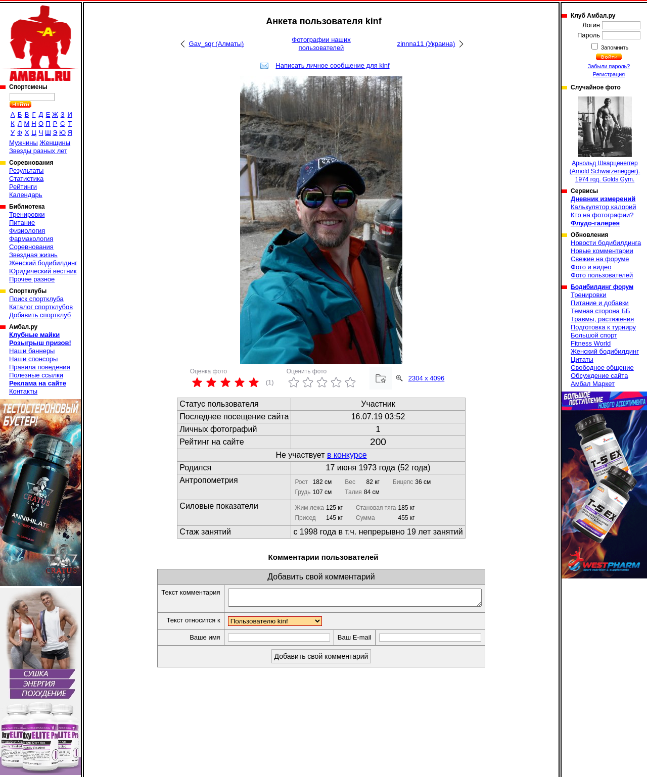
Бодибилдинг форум (602, 286)
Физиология (27, 230)
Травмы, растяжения (602, 319)
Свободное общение (602, 367)
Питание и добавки (600, 303)
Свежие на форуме (600, 259)
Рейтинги (23, 186)
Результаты (26, 170)
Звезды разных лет (38, 151)
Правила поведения (39, 367)
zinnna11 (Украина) (426, 43)
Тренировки (26, 214)
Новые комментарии (602, 251)
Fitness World (591, 343)
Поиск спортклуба (36, 299)
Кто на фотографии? (602, 215)
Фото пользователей (602, 275)
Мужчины (23, 143)
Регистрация (609, 74)
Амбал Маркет (593, 383)
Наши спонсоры (33, 359)
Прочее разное (32, 279)
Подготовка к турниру (603, 327)
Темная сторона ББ (600, 311)
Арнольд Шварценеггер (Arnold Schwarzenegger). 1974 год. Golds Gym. (605, 139)
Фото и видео (591, 267)
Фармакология (31, 238)
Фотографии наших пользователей (321, 44)
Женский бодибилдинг (43, 263)
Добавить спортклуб (40, 315)
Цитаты (582, 359)
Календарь (25, 195)
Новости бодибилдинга (606, 243)
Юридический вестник (42, 271)
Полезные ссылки (36, 375)
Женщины (54, 143)
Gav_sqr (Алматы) (216, 43)
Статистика (26, 178)
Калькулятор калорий (603, 207)
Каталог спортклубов (41, 307)
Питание (22, 222)
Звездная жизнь (33, 255)
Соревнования (31, 247)
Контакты (23, 391)
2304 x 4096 (426, 378)
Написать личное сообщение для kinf (332, 65)
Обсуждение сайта (599, 375)
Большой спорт (594, 335)
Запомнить (614, 47)
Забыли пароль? (609, 66)
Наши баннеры (32, 351)
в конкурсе (347, 455)
